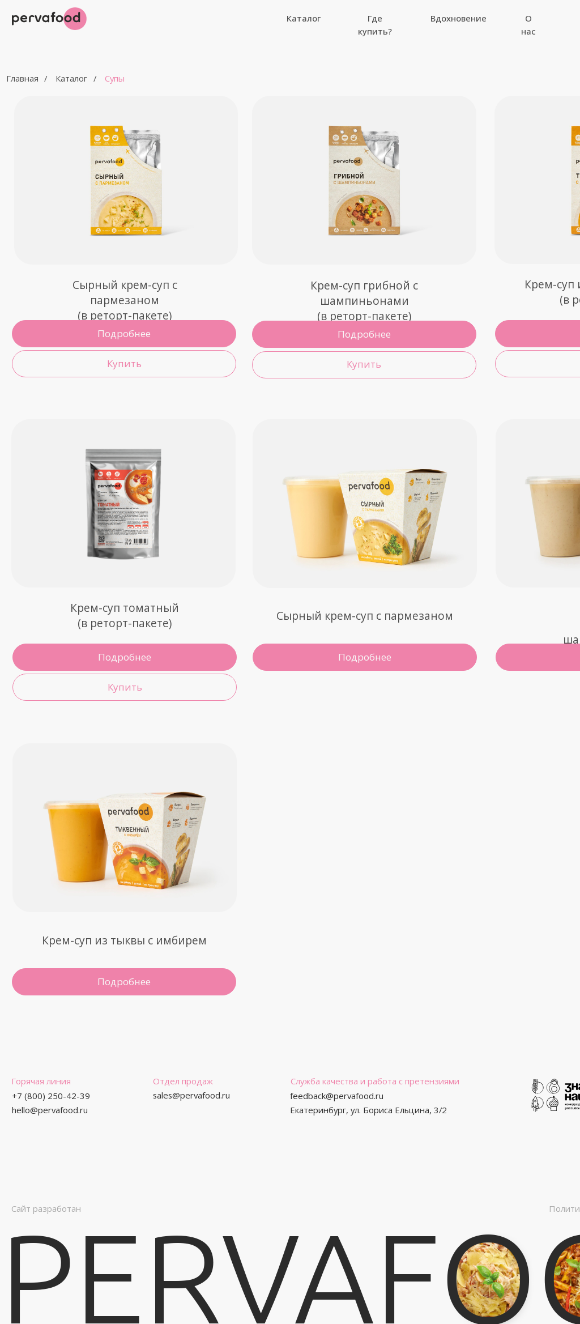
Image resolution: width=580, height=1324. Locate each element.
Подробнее (124, 981)
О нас (528, 24)
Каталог (304, 18)
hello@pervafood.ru (50, 1110)
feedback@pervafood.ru (336, 1095)
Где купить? (375, 24)
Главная (22, 78)
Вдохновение (458, 18)
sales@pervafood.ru (191, 1095)
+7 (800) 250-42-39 (51, 1095)
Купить (125, 686)
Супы (115, 78)
